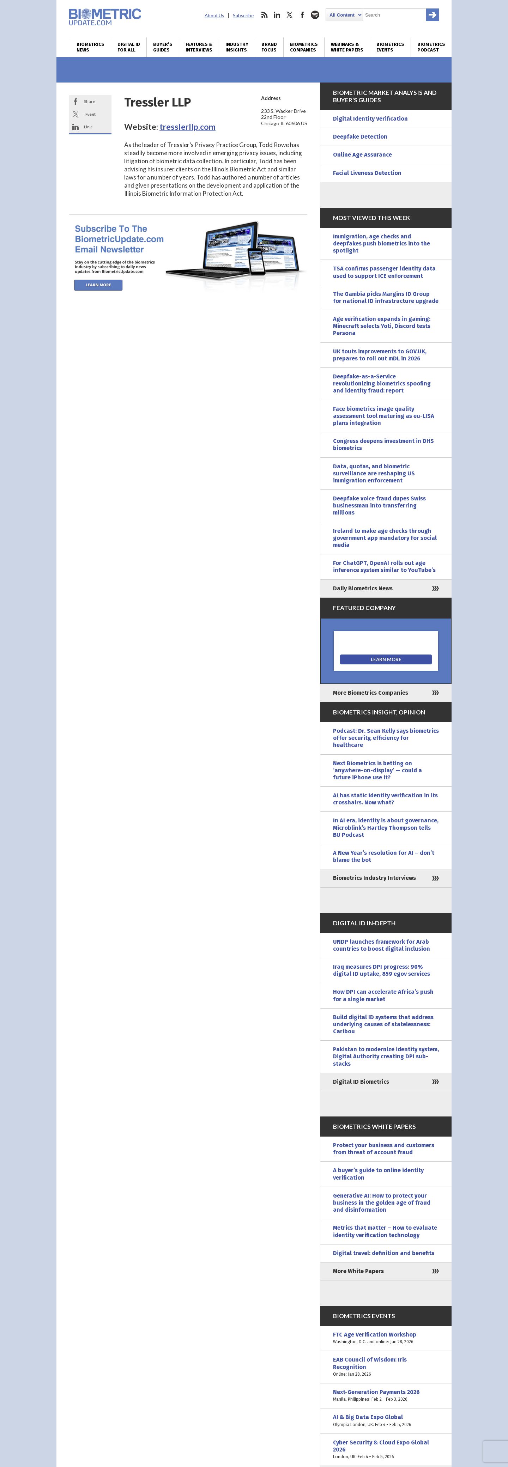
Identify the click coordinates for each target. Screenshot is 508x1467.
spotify (315, 14)
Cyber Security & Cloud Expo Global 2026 (386, 1450)
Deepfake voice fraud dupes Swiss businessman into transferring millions (379, 505)
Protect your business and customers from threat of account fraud (383, 1149)
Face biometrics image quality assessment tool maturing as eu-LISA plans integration (383, 416)
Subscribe (243, 15)
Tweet (90, 114)
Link (88, 126)
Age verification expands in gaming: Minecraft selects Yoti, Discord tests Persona (381, 326)
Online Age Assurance (362, 154)
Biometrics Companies (304, 47)
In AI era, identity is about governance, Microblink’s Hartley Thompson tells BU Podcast (386, 827)
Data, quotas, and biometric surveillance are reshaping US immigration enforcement (374, 473)
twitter (289, 14)
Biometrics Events (390, 47)
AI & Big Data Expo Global (386, 1421)
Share (89, 101)
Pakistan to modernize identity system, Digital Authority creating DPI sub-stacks (386, 1056)
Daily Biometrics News (363, 588)
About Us (214, 15)
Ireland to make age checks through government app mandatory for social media (385, 538)
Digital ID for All (128, 47)
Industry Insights (236, 47)
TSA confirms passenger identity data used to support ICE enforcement (384, 272)
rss (264, 14)
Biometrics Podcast (431, 47)
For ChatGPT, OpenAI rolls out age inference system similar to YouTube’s (384, 566)
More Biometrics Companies (370, 692)
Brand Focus (269, 47)
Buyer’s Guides (163, 47)
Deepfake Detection (360, 136)
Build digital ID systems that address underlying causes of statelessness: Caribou (383, 1024)
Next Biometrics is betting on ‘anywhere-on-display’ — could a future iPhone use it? (377, 770)
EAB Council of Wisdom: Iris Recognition (386, 1367)
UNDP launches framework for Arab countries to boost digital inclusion (381, 945)
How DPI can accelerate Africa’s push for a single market (383, 995)
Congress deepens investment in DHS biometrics (383, 444)
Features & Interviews (199, 47)
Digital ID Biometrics (361, 1081)
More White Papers (358, 1271)
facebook (302, 14)
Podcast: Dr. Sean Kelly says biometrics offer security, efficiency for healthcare (386, 738)
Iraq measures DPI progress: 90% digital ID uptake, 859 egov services (381, 970)
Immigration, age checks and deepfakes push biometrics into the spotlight (381, 243)
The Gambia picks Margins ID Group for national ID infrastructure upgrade (386, 297)
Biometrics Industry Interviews (374, 878)
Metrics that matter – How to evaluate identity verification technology (385, 1231)
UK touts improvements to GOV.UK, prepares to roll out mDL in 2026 (380, 355)
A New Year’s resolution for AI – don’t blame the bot (383, 856)
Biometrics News (90, 47)
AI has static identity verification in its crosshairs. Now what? (385, 799)
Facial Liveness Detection (367, 173)
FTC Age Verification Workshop (386, 1338)
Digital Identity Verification (370, 118)
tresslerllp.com (187, 127)
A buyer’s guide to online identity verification (378, 1174)
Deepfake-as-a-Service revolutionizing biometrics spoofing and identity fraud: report (382, 383)
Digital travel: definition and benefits (383, 1253)
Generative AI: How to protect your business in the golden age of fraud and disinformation (381, 1202)
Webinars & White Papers (347, 47)
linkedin (277, 14)
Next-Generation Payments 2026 (386, 1396)
